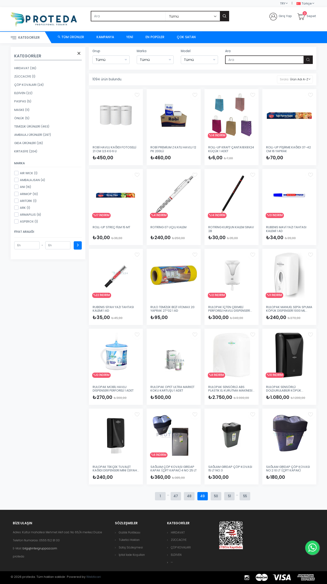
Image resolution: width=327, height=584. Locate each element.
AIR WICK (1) (25, 173)
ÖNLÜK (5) (21, 118)
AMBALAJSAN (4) (29, 180)
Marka (141, 51)
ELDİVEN (176, 555)
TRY (282, 3)
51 (230, 496)
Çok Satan (186, 37)
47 (175, 496)
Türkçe (304, 3)
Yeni (129, 37)
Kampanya (105, 37)
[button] (172, 562)
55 (246, 496)
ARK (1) (22, 207)
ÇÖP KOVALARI (181, 547)
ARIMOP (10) (26, 194)
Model (186, 51)
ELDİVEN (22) (23, 93)
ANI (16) (22, 187)
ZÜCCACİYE (178, 540)
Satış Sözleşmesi (131, 547)
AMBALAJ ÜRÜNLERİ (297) (32, 135)
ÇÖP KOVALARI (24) (29, 85)
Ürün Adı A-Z (299, 79)
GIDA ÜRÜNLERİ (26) (28, 143)
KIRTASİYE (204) (25, 151)
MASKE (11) (21, 110)
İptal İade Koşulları (132, 555)
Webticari (93, 577)
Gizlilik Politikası (129, 532)
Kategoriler (25, 38)
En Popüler (154, 37)
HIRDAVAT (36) (25, 68)
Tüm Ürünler (71, 37)
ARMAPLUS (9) (27, 214)
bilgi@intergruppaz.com (40, 548)
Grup (96, 51)
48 (189, 496)
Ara (228, 51)
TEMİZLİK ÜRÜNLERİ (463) (31, 126)
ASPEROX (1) (26, 221)
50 (216, 496)
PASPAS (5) (22, 101)
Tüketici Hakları (129, 540)
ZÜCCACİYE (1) (24, 76)
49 (202, 496)
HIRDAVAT (178, 532)
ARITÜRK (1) (25, 201)
